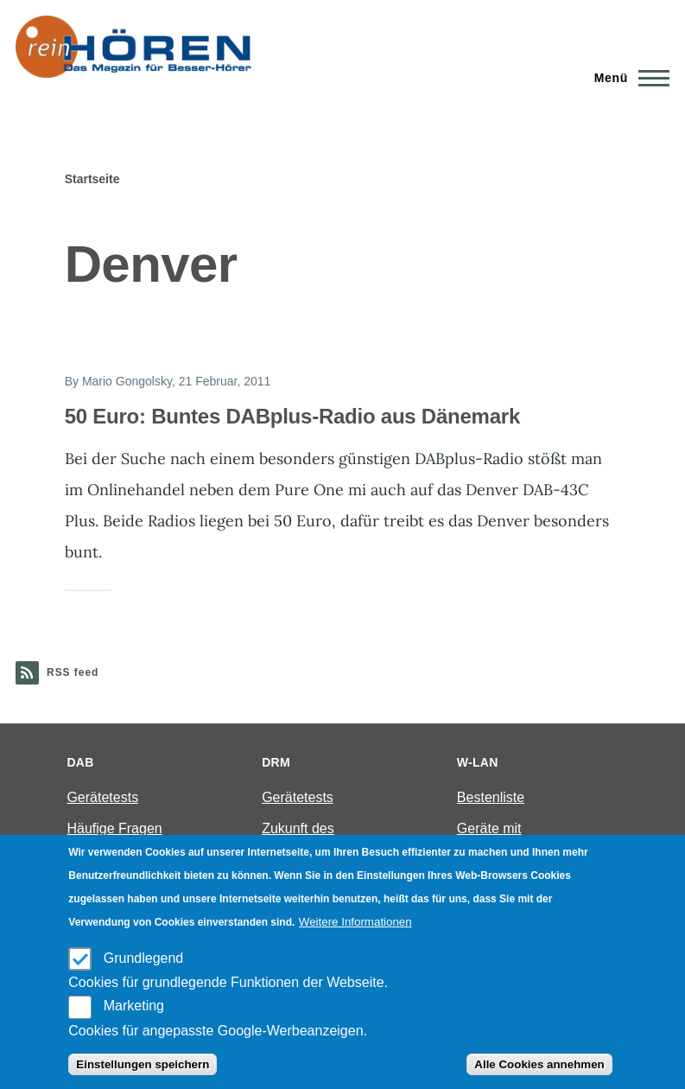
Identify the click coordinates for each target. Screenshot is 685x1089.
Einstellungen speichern (142, 1064)
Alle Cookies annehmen (539, 1064)
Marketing (134, 1005)
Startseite (92, 179)
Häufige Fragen (114, 828)
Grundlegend (144, 958)
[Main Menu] (627, 77)
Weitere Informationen (355, 921)
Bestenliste (490, 797)
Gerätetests (102, 797)
